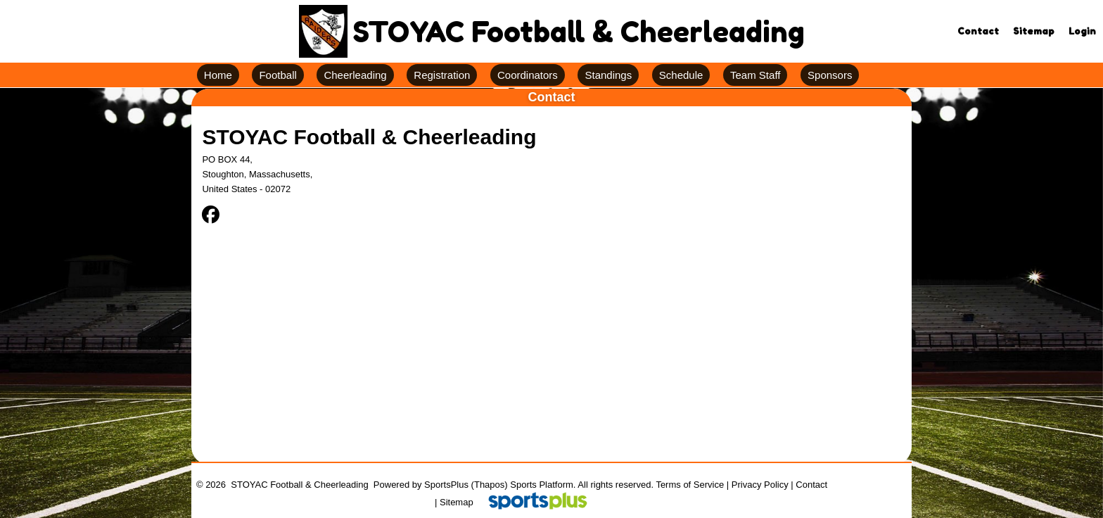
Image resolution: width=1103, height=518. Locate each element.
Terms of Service (690, 484)
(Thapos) (489, 484)
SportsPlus (446, 484)
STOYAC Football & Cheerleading (369, 137)
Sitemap (456, 502)
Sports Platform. (542, 484)
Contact (811, 484)
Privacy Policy (760, 484)
